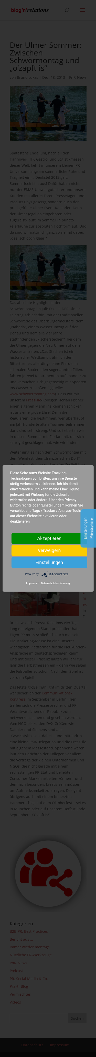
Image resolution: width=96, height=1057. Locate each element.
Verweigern (49, 550)
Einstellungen (49, 562)
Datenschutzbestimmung (55, 583)
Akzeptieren (49, 538)
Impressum (32, 583)
